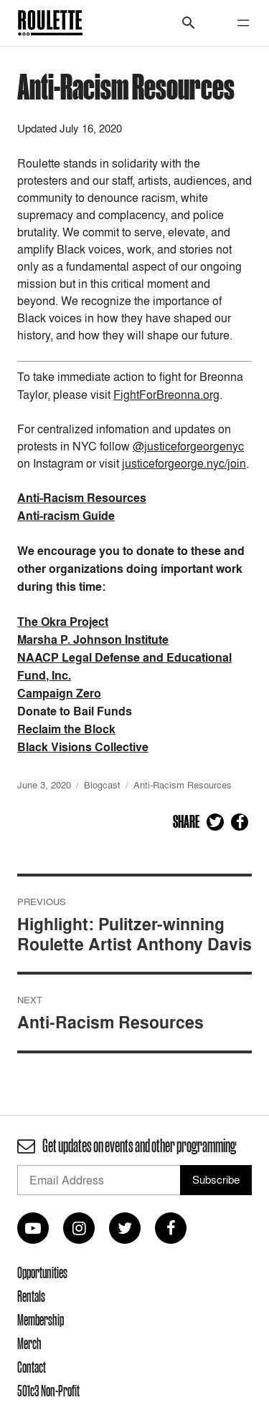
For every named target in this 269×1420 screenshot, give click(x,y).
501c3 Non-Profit (48, 1390)
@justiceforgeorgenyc (188, 446)
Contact (31, 1367)
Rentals (31, 1296)
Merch (29, 1343)
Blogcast (102, 784)
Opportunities (42, 1272)
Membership (40, 1319)
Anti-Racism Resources (182, 784)
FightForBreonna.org (166, 394)
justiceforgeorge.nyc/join (184, 463)
